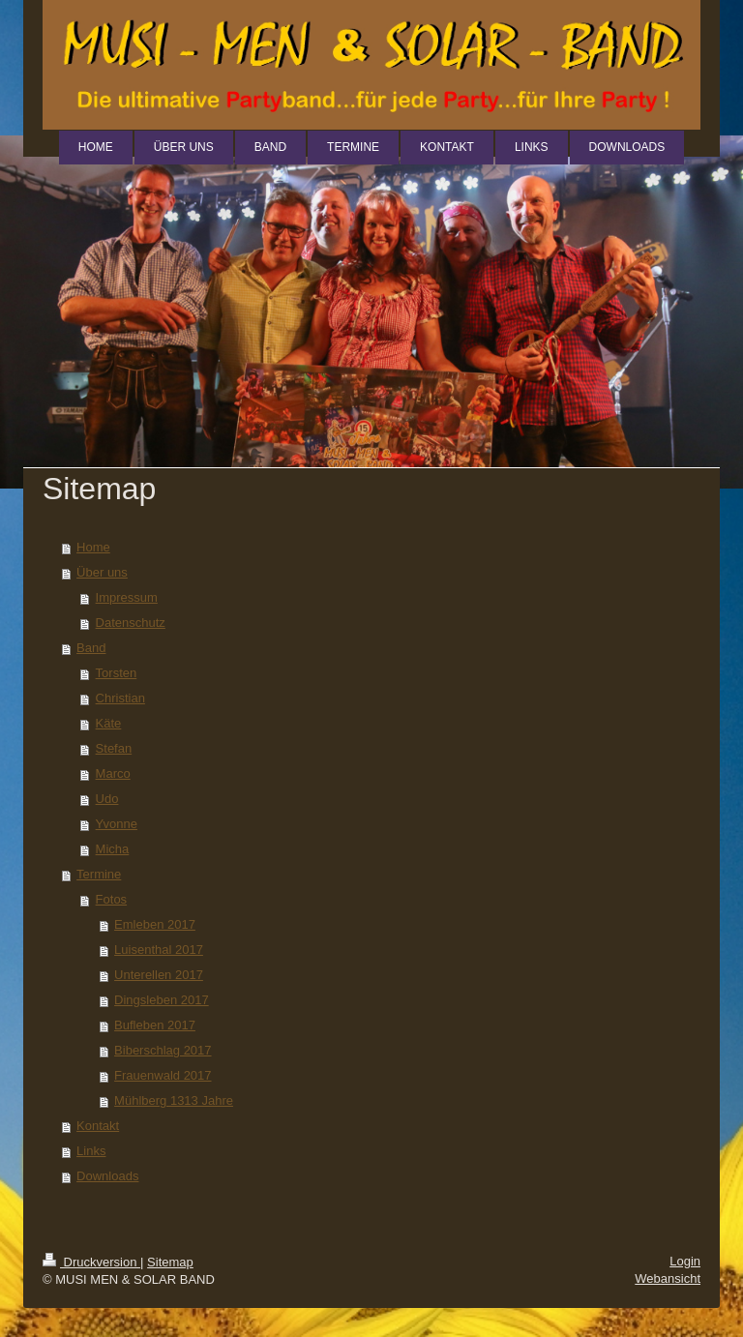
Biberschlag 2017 (162, 1050)
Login (684, 1261)
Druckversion (91, 1262)
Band (90, 647)
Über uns (102, 572)
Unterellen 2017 (158, 974)
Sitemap (170, 1262)
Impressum (127, 597)
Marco (113, 773)
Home (93, 547)
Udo (107, 798)
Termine (98, 874)
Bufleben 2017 (154, 1025)
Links (90, 1151)
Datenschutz (130, 622)
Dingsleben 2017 (161, 1000)
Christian (120, 698)
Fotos (112, 899)
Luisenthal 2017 (158, 949)
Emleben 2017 (154, 924)
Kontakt (97, 1125)
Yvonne (116, 824)
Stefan (114, 748)
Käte (109, 723)
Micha (113, 849)
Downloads (107, 1176)
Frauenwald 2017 (162, 1075)
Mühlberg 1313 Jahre (173, 1100)
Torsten (116, 673)
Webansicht (667, 1278)
